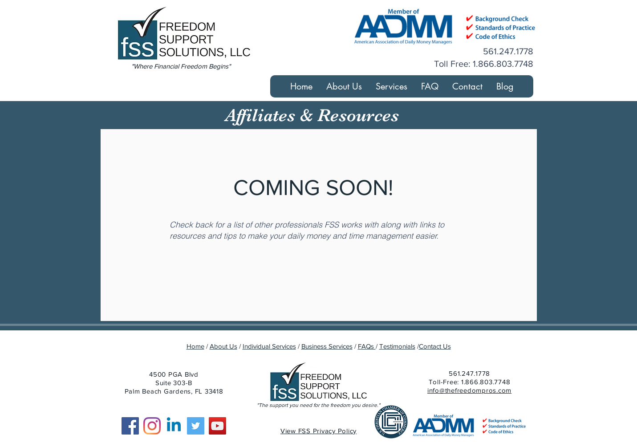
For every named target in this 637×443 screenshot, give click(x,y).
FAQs (367, 346)
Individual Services (269, 346)
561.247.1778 (469, 373)
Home (195, 346)
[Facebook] (130, 426)
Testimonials (397, 346)
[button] (391, 86)
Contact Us (435, 346)
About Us (223, 346)
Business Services (327, 346)
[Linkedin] (174, 426)
